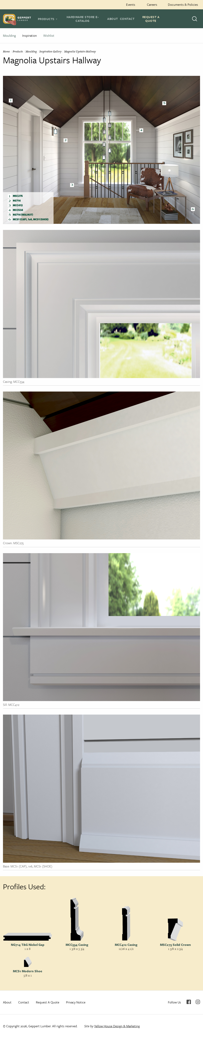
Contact (127, 18)
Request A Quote (151, 19)
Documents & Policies (183, 5)
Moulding (9, 35)
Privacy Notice (75, 1002)
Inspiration (29, 35)
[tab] (48, 18)
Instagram (198, 1002)
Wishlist (48, 35)
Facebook (189, 1002)
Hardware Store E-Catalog (83, 19)
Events (130, 5)
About (112, 18)
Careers (152, 5)
